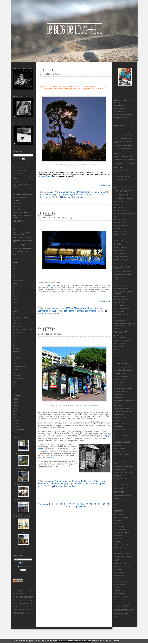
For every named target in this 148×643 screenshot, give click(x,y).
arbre (65, 194)
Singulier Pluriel (119, 346)
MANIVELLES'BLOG (120, 529)
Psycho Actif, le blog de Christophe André (121, 336)
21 (65, 504)
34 (70, 506)
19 (57, 504)
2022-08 (15, 405)
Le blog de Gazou (119, 469)
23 (74, 504)
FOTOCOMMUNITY (19, 203)
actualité (79, 484)
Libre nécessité (119, 514)
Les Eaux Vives (119, 502)
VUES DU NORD (119, 616)
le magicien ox (118, 282)
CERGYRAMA (118, 394)
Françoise (118, 141)
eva (116, 129)
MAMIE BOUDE (119, 526)
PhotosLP (16, 181)
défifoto (15, 299)
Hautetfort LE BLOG (120, 436)
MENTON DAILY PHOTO (122, 532)
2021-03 (15, 417)
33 (66, 506)
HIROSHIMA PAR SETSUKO (22, 248)
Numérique (16, 351)
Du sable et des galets (121, 225)
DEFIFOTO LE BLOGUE (20, 197)
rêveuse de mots (119, 343)
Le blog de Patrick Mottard (122, 274)
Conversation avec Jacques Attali (124, 213)
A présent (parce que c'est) (122, 367)
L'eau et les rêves (119, 108)
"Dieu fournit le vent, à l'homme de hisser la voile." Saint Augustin (124, 191)
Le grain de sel (119, 482)
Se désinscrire (23, 566)
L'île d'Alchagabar (119, 448)
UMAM (116, 349)
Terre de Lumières (120, 179)
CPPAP (106, 437)
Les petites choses (120, 508)
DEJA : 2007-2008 (120, 219)
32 (61, 506)
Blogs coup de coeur (19, 280)
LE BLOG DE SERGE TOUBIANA (121, 278)
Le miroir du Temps (120, 488)
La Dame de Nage (120, 253)
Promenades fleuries (19, 366)
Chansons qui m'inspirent (20, 293)
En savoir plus (114, 641)
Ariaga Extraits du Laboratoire (123, 198)
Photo (14, 354)
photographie (89, 311)
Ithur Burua (117, 439)
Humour (15, 311)
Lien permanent (99, 192)
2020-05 (15, 426)
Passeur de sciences (120, 563)
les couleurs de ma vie (121, 288)
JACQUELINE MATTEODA (122, 442)
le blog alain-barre (120, 264)
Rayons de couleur (120, 575)
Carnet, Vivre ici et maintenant (22, 290)
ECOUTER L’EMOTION (121, 417)
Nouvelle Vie (17, 348)
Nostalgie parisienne (120, 117)
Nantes (15, 342)
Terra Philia (117, 587)
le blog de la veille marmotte (123, 271)
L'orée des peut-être (120, 451)
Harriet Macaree (119, 433)
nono (115, 317)
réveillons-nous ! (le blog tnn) (123, 340)
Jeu (14, 314)
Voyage (15, 382)
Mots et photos (17, 333)
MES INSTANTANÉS (120, 305)
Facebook (66, 197)
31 (108, 504)
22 (69, 504)
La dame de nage (119, 459)
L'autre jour (117, 445)
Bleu (14, 274)
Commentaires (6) (58, 484)
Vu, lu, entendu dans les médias (23, 385)
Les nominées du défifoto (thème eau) (55, 218)
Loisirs (15, 323)
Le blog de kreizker (120, 476)
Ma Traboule (118, 520)
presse (103, 484)
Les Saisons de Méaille (20, 317)
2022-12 (15, 399)
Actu (14, 268)
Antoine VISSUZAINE (121, 195)
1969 (14, 265)
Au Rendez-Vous (119, 379)
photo (48, 197)
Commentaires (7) (46, 194)
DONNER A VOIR (119, 222)
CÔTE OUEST (119, 405)
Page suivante (79, 506)
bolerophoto (118, 385)
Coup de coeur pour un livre (123, 114)
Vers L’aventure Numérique (122, 603)
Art (14, 271)
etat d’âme (117, 420)
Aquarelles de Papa (19, 532)
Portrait (15, 363)
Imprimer (78, 197)
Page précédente (46, 504)
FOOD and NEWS (120, 235)
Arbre (57, 192)
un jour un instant (18, 378)
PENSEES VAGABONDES (122, 566)
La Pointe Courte (18, 453)
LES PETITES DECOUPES (122, 511)
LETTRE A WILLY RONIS (21, 251)
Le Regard (117, 498)
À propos (117, 93)
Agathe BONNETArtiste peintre (124, 370)
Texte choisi (16, 375)
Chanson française (120, 397)
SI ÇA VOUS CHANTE (121, 581)
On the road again (120, 320)
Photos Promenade (120, 572)
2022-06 (15, 411)
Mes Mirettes (118, 535)
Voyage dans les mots (121, 613)
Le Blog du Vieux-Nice (121, 479)
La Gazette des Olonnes (122, 256)
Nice (14, 345)
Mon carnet (117, 541)
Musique (15, 336)
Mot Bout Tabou (119, 311)
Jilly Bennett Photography (122, 241)
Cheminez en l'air (119, 210)
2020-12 (15, 420)
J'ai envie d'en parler (120, 238)
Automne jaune (119, 105)
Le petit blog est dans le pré (123, 495)
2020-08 (15, 423)
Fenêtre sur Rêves (120, 232)
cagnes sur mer (76, 194)
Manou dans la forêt (120, 299)
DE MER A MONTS (19, 254)
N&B (14, 339)
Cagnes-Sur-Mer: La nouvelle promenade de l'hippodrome (22, 515)
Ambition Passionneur (121, 376)
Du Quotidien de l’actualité (49, 334)
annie (116, 135)
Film (14, 305)
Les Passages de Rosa (121, 505)
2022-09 (15, 402)
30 (103, 504)
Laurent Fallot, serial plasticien (123, 466)
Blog (14, 277)
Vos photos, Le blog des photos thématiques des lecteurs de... (124, 609)
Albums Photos (19, 437)
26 (87, 504)
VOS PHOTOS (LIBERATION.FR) (18, 220)
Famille (15, 302)
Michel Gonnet (118, 538)
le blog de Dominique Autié (122, 176)
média (87, 484)
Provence (16, 369)
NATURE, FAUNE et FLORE (123, 544)
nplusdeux (117, 551)
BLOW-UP (117, 204)
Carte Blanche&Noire (19, 170)
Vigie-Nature (118, 353)
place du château (44, 176)
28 (95, 504)
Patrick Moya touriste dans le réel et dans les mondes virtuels (124, 324)
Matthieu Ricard (119, 302)
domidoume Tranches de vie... (123, 411)
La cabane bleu (119, 250)
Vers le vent (118, 600)
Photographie (17, 357)
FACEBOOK (17, 200)
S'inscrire (23, 563)
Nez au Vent (118, 548)
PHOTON (117, 328)
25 (82, 504)
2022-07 (15, 408)
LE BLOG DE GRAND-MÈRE (123, 472)
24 (78, 504)
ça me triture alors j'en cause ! (123, 388)
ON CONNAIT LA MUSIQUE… (123, 557)
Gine (116, 145)
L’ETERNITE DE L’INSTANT (123, 517)
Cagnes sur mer (18, 287)
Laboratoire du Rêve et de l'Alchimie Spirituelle (122, 260)
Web (14, 388)
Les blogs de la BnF (120, 285)
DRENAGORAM (119, 414)
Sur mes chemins (119, 584)
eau (65, 311)
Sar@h (116, 578)
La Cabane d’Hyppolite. (20, 468)
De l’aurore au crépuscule (122, 408)
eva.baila (117, 228)
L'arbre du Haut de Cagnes (50, 74)
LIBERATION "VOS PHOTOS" (22, 212)
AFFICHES (16, 499)
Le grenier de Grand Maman (123, 485)
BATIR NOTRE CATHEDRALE (22, 237)
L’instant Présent (18, 174)
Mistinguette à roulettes (121, 308)
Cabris (15, 547)
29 (99, 504)
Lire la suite (104, 185)
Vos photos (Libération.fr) (122, 606)
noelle (117, 132)
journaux (95, 484)
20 (61, 504)
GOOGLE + (16, 209)
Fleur (14, 308)
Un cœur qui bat (119, 593)
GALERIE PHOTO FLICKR (21, 206)
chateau (88, 194)
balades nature (119, 382)
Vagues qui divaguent (121, 597)
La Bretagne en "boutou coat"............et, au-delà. (121, 455)
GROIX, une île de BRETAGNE (124, 430)
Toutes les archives (19, 429)
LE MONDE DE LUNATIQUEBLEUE (120, 491)
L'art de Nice (118, 244)
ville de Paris (52, 458)
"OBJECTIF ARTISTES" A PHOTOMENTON (21, 233)
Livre (14, 320)
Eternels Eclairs (119, 423)
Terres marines (17, 484)
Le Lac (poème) (119, 111)
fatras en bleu (118, 426)
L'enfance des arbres (120, 247)
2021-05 (15, 414)
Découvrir (16, 296)
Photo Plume (118, 569)
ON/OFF (117, 560)
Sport (14, 372)
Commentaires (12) (47, 311)
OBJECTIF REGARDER (122, 554)
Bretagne (15, 283)
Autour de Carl (118, 201)
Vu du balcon (118, 356)
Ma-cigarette (118, 523)
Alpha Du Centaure (120, 373)
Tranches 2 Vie (119, 590)
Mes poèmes (17, 326)
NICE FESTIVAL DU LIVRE (122, 314)
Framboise (118, 152)
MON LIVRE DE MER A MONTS (23, 329)
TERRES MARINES (19, 245)
